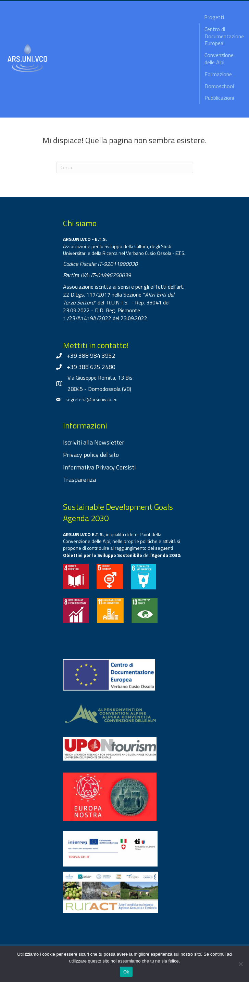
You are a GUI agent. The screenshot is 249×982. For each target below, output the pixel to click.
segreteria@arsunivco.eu (91, 399)
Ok (126, 971)
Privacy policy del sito (91, 454)
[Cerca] (124, 167)
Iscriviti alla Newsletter (93, 442)
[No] (240, 963)
